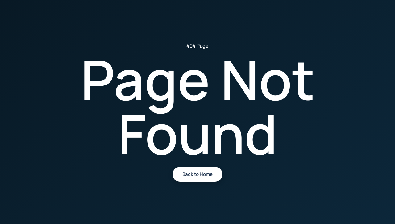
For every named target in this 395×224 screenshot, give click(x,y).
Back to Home (197, 174)
